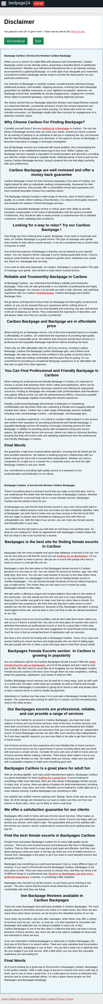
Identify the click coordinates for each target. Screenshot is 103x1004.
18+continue (16, 41)
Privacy (61, 999)
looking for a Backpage (55, 128)
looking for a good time (52, 777)
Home (5, 999)
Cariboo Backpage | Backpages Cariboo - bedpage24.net (64, 11)
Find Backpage (45, 292)
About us (14, 999)
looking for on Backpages (72, 556)
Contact (51, 999)
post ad (38, 3)
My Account (27, 999)
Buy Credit (40, 999)
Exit (38, 41)
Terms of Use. (78, 31)
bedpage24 (19, 2)
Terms (70, 999)
